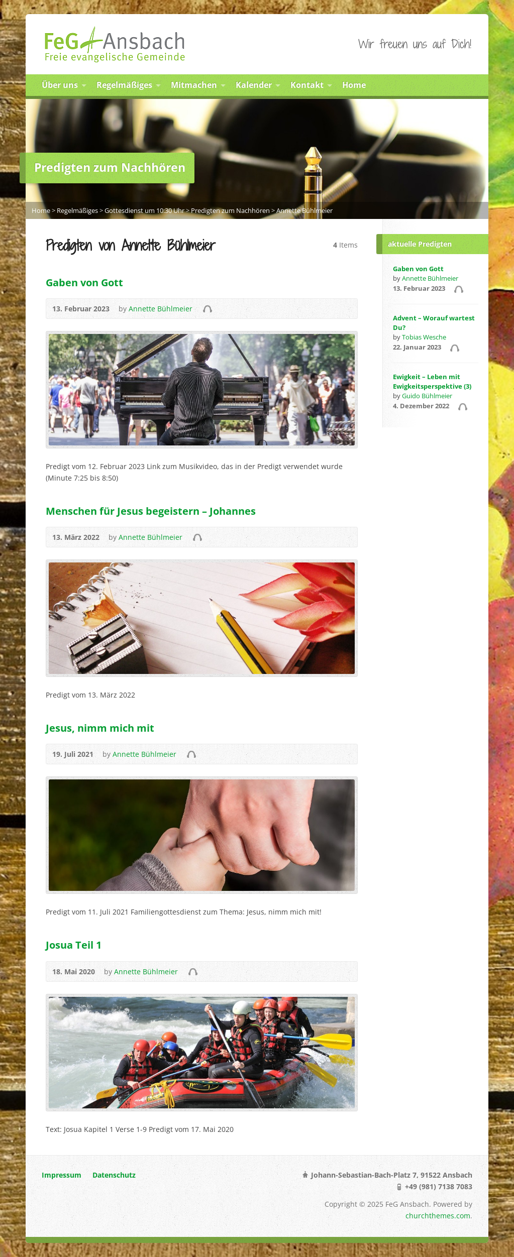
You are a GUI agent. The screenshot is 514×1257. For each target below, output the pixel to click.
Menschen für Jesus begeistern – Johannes (151, 511)
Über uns (60, 84)
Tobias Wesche (424, 336)
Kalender (254, 84)
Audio (207, 308)
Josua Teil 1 (73, 945)
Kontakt (307, 84)
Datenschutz (114, 1175)
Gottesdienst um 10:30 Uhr (144, 210)
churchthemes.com (437, 1215)
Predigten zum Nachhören (230, 210)
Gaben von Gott (84, 282)
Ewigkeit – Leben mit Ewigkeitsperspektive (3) (432, 381)
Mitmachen (194, 84)
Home (354, 84)
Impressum (61, 1175)
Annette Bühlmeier (304, 210)
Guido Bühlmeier (427, 395)
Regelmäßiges (124, 84)
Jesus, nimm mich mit (100, 728)
